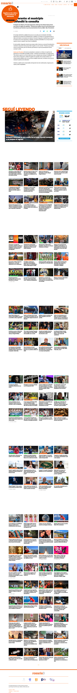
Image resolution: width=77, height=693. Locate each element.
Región (56, 4)
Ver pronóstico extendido (64, 138)
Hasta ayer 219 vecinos (18, 52)
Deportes (65, 4)
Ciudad (52, 4)
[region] (38, 10)
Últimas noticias (47, 4)
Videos (71, 4)
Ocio (68, 4)
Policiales (60, 4)
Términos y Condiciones (14, 691)
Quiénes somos (12, 689)
